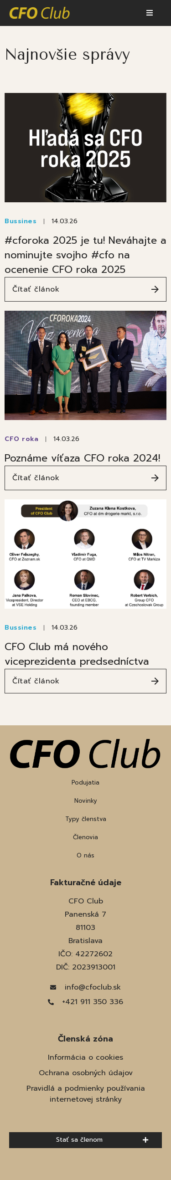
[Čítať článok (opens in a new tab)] (85, 289)
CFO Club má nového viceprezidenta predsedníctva (77, 654)
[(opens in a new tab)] (85, 147)
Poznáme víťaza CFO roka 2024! (82, 458)
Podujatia (85, 782)
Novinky (85, 800)
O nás (85, 855)
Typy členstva (85, 819)
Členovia (85, 837)
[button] (149, 13)
